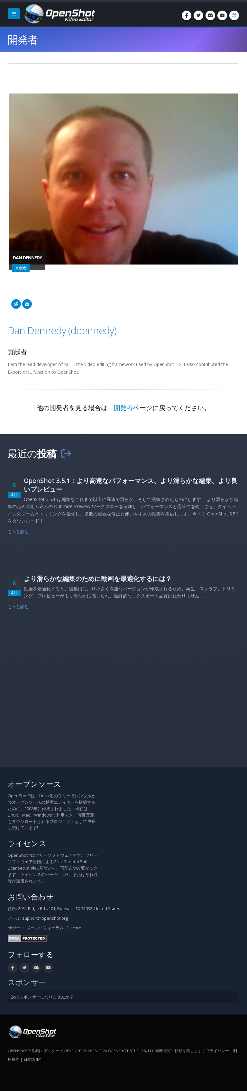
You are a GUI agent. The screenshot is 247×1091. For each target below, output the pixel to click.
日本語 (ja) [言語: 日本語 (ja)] (32, 1059)
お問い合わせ (30, 897)
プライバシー (217, 1050)
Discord (74, 928)
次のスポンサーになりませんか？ (42, 997)
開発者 (123, 407)
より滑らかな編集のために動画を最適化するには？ (98, 578)
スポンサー (27, 982)
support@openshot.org (45, 918)
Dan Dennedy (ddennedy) (62, 330)
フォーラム (53, 928)
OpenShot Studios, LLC (131, 1050)
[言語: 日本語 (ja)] (234, 15)
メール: (33, 928)
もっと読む (18, 531)
